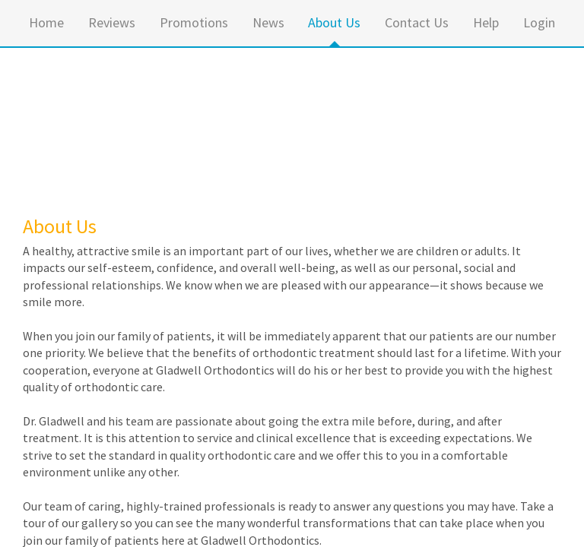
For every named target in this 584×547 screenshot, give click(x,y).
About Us (334, 22)
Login (539, 22)
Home (46, 22)
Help (486, 22)
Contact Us (417, 22)
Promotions (194, 22)
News (268, 22)
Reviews (111, 22)
